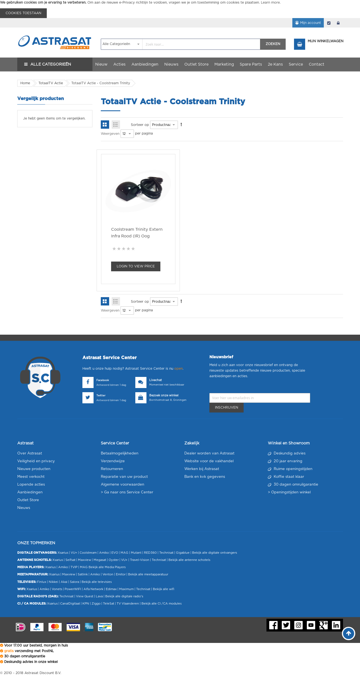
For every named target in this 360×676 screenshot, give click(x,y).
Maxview (84, 559)
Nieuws (23, 508)
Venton (107, 574)
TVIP (73, 567)
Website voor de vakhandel (209, 461)
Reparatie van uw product (124, 477)
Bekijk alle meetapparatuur (148, 574)
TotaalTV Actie (50, 83)
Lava (100, 596)
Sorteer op (140, 124)
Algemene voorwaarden (122, 484)
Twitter (101, 395)
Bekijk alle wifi (163, 589)
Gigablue (183, 552)
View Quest (84, 596)
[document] (180, 9)
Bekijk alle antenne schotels (189, 559)
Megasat (100, 559)
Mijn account (310, 22)
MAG (124, 552)
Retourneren (112, 469)
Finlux (41, 581)
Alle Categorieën (50, 64)
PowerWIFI (73, 589)
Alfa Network (93, 589)
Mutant (136, 552)
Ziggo (96, 603)
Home (25, 83)
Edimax (111, 589)
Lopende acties (31, 484)
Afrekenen (329, 23)
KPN (85, 603)
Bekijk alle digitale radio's (124, 596)
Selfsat (70, 559)
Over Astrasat (29, 453)
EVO (114, 552)
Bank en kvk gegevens (204, 477)
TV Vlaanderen (128, 603)
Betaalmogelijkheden (119, 453)
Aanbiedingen (30, 492)
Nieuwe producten (33, 469)
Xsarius (63, 552)
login (338, 23)
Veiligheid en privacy (36, 461)
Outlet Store (28, 500)
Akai (64, 581)
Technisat (166, 552)
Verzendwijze (113, 461)
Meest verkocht (31, 477)
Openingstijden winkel (291, 492)
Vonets (57, 589)
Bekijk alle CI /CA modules (161, 603)
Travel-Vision (139, 559)
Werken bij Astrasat (201, 469)
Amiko (104, 552)
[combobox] (180, 44)
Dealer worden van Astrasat (209, 453)
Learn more (270, 2)
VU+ (74, 552)
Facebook (102, 380)
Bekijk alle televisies (97, 581)
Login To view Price (136, 266)
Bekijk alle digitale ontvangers (214, 552)
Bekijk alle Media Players (107, 567)
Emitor (121, 574)
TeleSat (108, 603)
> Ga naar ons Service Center (127, 492)
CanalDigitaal (70, 603)
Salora (74, 581)
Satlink (83, 574)
